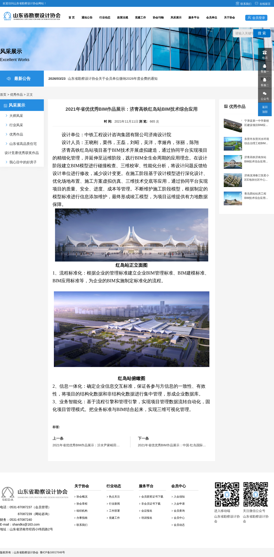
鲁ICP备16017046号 (52, 552)
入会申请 (178, 503)
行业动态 (104, 17)
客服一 (264, 67)
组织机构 (80, 510)
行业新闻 (113, 503)
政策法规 (122, 17)
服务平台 (193, 17)
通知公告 (87, 17)
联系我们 (243, 3)
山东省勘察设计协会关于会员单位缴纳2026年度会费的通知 (103, 78)
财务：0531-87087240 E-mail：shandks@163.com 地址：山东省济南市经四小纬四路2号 (34, 508)
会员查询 (178, 510)
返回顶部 (265, 109)
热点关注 (113, 496)
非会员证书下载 (150, 503)
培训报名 (145, 517)
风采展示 (176, 17)
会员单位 (211, 17)
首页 (3, 94)
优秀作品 (16, 94)
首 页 (71, 17)
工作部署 (113, 510)
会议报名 (145, 510)
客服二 (264, 81)
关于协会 (229, 17)
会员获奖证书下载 (151, 496)
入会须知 (178, 496)
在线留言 (263, 3)
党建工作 (140, 17)
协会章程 (80, 503)
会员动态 (178, 524)
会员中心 (178, 517)
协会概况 (80, 496)
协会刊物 (158, 17)
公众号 (264, 94)
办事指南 (80, 517)
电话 (264, 53)
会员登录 (256, 18)
